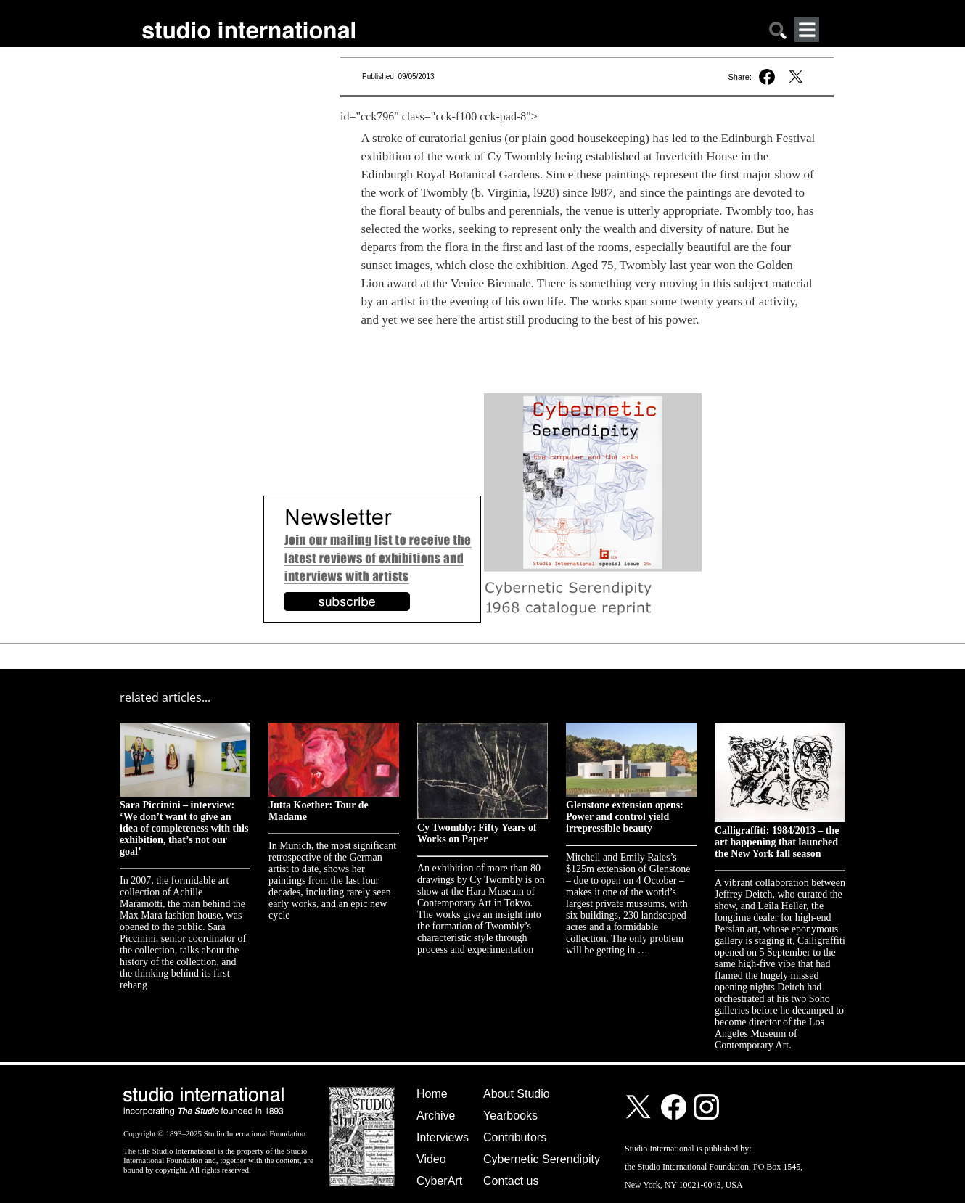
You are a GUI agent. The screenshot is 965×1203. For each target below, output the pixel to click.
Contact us (510, 1181)
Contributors (514, 1137)
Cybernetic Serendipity (541, 1159)
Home (432, 1094)
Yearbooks (510, 1115)
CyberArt (439, 1181)
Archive (435, 1115)
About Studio (516, 1094)
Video (431, 1159)
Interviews (442, 1137)
